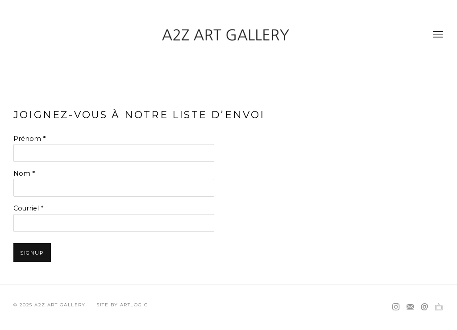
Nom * (24, 173)
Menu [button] (437, 34)
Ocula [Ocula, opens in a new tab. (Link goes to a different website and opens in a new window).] (438, 307)
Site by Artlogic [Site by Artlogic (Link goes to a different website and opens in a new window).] (122, 305)
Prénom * (29, 139)
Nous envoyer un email (424, 307)
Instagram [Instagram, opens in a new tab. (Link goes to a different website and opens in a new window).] (395, 307)
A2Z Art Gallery (228, 34)
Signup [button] (32, 253)
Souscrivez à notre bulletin (410, 307)
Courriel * (28, 208)
